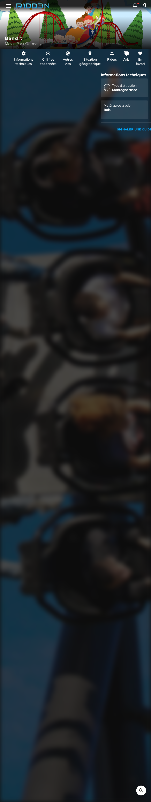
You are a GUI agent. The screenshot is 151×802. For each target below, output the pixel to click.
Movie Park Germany (23, 43)
